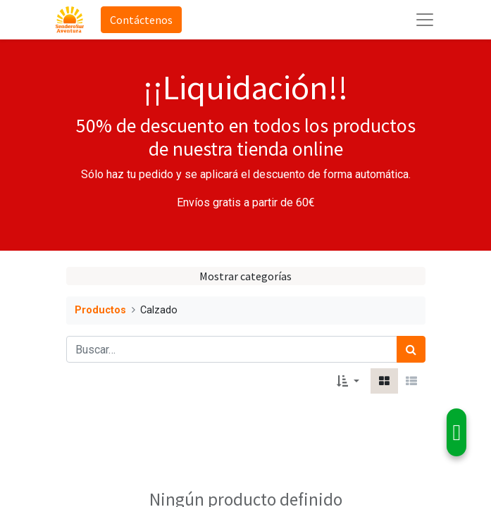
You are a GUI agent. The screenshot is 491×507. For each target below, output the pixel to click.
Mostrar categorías (245, 276)
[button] (348, 381)
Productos (100, 310)
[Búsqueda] (411, 349)
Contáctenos (141, 20)
